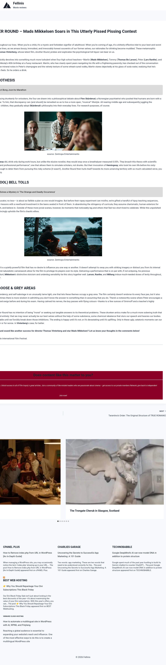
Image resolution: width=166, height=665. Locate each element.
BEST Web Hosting (15, 580)
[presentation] (115, 472)
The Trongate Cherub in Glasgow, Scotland (94, 510)
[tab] (58, 521)
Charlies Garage (69, 546)
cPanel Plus (11, 546)
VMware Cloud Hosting (13, 616)
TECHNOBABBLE (122, 546)
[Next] (159, 479)
